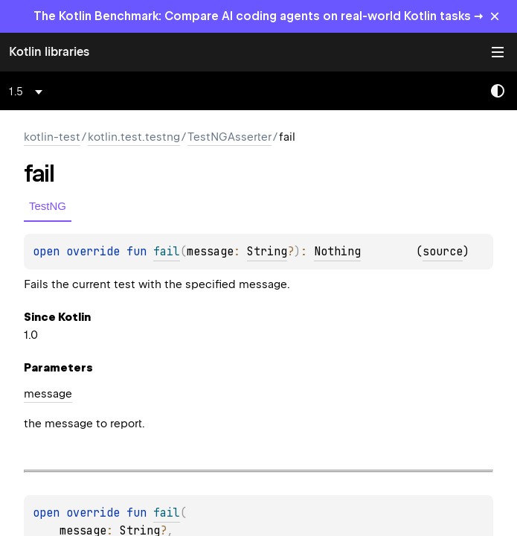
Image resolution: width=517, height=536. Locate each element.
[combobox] (28, 91)
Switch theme (497, 90)
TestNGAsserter (229, 137)
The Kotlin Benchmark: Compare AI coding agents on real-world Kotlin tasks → (258, 16)
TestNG (47, 206)
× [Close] (494, 16)
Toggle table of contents (497, 52)
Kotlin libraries (49, 52)
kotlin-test (52, 137)
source (443, 251)
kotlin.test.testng (134, 137)
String (267, 251)
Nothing (337, 251)
